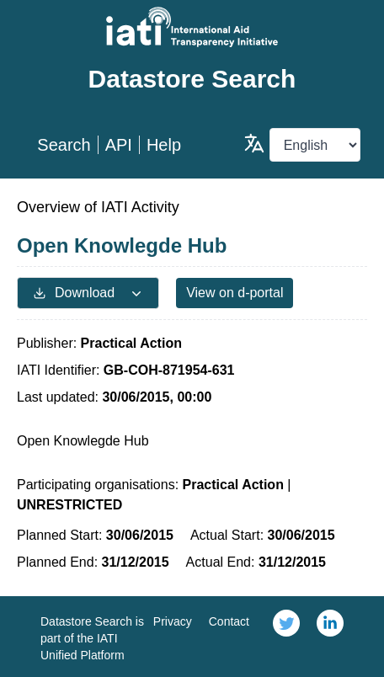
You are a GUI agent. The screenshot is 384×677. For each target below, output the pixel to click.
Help (164, 145)
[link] (286, 637)
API (118, 145)
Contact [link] (229, 621)
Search (63, 145)
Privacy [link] (172, 621)
